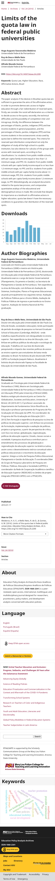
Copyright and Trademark (14, 874)
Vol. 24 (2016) (28, 8)
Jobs (5, 860)
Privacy (45, 874)
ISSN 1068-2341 (8, 844)
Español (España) (11, 631)
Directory (18, 860)
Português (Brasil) (11, 627)
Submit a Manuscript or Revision (18, 656)
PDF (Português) (11, 486)
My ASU (6, 870)
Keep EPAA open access (16, 643)
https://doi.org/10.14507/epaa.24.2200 (23, 74)
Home (4, 8)
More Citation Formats (13, 534)
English (6, 623)
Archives (14, 8)
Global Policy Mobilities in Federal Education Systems (26, 720)
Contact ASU (9, 865)
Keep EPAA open (10, 849)
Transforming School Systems (16, 697)
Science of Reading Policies (15, 684)
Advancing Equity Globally (14, 679)
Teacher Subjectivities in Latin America (20, 725)
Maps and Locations (12, 856)
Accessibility (34, 874)
